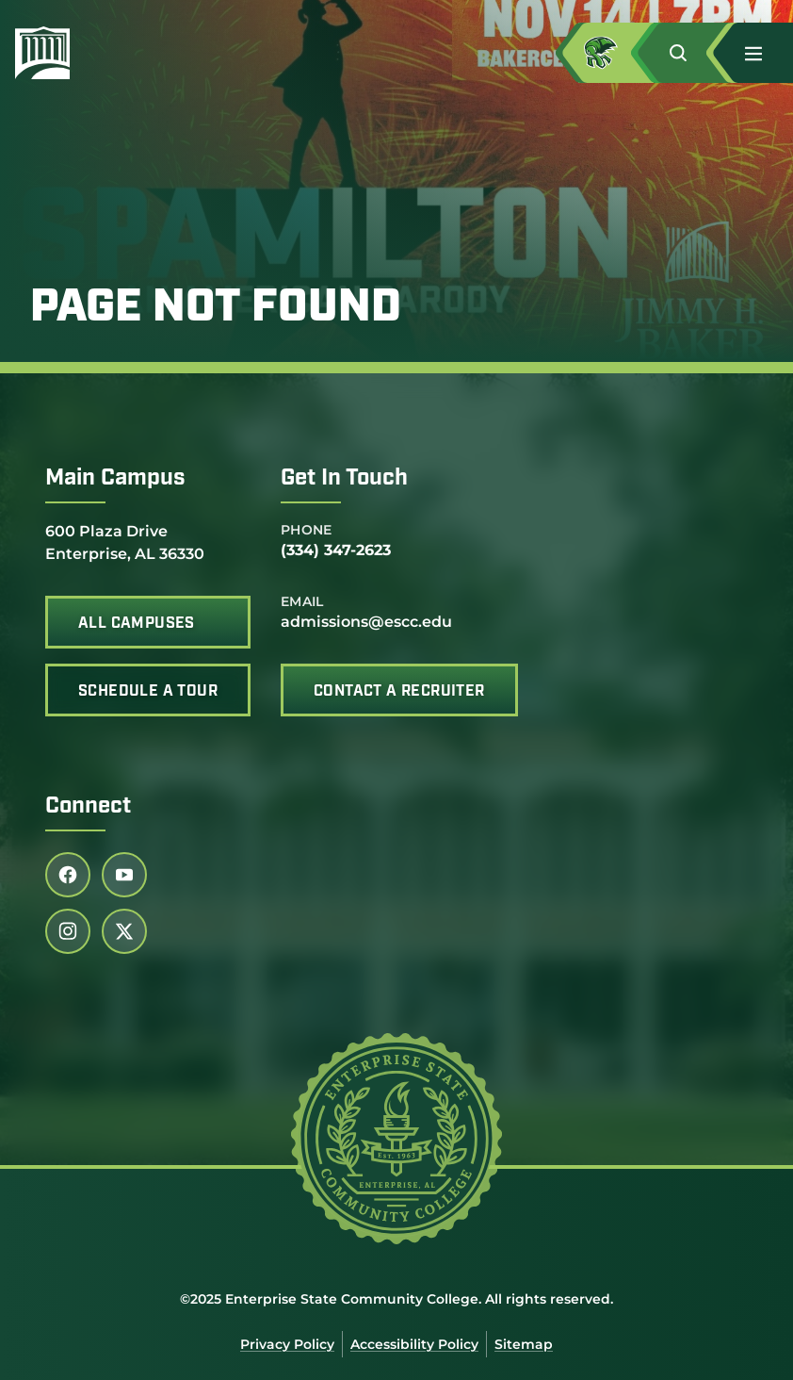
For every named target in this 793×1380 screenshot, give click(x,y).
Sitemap (523, 1344)
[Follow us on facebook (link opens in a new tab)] (67, 874)
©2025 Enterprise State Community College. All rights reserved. (396, 1298)
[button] (691, 53)
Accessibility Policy (414, 1344)
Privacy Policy (287, 1344)
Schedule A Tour (148, 691)
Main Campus (115, 479)
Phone (306, 529)
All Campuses (136, 624)
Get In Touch (344, 479)
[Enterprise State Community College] (133, 53)
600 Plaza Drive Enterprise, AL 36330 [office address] (124, 541)
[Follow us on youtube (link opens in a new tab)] (124, 874)
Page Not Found (215, 309)
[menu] (753, 54)
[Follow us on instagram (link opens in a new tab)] (67, 931)
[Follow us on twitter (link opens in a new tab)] (124, 931)
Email (302, 601)
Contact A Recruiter (399, 691)
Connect (88, 807)
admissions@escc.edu (366, 622)
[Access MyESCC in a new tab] (616, 53)
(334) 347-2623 (336, 550)
